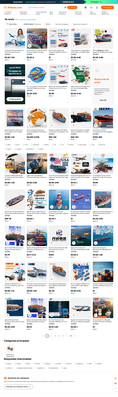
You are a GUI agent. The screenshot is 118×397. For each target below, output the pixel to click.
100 (71, 336)
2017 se (70, 144)
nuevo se (68, 363)
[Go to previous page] (43, 336)
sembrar (98, 363)
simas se (47, 363)
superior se (40, 368)
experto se (79, 363)
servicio (37, 363)
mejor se (18, 149)
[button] (65, 7)
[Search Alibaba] (45, 7)
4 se (25, 144)
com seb (57, 363)
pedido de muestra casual (24, 368)
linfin (89, 363)
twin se (8, 149)
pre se (17, 144)
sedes (7, 144)
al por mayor (81, 144)
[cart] (91, 8)
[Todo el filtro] (11, 24)
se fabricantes (53, 368)
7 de (92, 144)
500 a (27, 363)
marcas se (35, 144)
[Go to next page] (75, 336)
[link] (115, 378)
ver (54, 144)
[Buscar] (72, 7)
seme (64, 368)
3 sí (62, 144)
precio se (8, 368)
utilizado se (29, 149)
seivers (40, 149)
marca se (101, 144)
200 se (46, 144)
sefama (18, 363)
